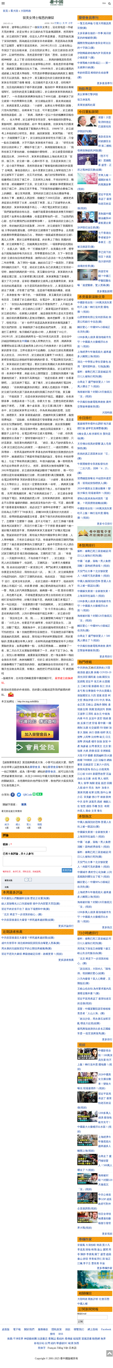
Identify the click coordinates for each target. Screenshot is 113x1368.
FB (101, 727)
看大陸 (14, 10)
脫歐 (85, 732)
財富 (105, 741)
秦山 (79, 1258)
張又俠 (98, 681)
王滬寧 (81, 713)
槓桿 (102, 732)
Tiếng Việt (62, 1347)
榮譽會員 (35, 767)
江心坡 (81, 773)
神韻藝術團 (30, 1338)
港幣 (79, 741)
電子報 (17, 1329)
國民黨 (92, 677)
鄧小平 (96, 797)
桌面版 (6, 1329)
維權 (79, 760)
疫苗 (104, 695)
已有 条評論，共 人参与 (18, 853)
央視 (94, 778)
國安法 (106, 677)
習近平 (89, 681)
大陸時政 (26, 10)
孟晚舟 (98, 704)
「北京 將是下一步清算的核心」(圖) (21, 916)
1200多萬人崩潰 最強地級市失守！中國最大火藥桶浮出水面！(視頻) (94, 342)
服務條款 (43, 1329)
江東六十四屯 (101, 764)
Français (52, 1347)
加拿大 (106, 787)
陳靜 (83, 1254)
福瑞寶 (77, 1338)
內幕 (79, 718)
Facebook (106, 1329)
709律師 (87, 760)
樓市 (94, 741)
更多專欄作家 (104, 1268)
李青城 (93, 1258)
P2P (85, 755)
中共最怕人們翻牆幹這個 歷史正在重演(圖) (25, 900)
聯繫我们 (79, 1329)
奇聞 (106, 806)
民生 (92, 787)
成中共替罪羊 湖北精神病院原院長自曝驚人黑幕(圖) (30, 944)
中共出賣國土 (104, 690)
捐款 (67, 1329)
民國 (85, 792)
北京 (105, 746)
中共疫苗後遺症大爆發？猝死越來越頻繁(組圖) (27, 921)
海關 (92, 783)
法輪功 (102, 760)
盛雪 (102, 1254)
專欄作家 (85, 1239)
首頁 (5, 10)
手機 (94, 806)
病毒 (96, 672)
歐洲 (70, 1343)
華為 (108, 700)
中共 (102, 700)
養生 (99, 810)
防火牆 (108, 755)
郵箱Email (81, 1314)
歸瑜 (88, 1249)
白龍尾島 (104, 769)
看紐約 (60, 1338)
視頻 (82, 1045)
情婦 (105, 718)
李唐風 (90, 1254)
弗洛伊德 (88, 700)
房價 (91, 750)
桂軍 (91, 792)
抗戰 (97, 792)
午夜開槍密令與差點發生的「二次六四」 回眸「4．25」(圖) (93, 468)
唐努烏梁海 (83, 769)
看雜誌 (52, 1338)
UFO (96, 700)
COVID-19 (105, 672)
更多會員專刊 (104, 83)
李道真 (81, 1249)
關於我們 (29, 1329)
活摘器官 (88, 764)
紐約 (53, 1343)
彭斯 (85, 709)
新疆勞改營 (99, 773)
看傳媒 (69, 1338)
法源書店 (42, 1338)
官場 (94, 723)
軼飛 (94, 1249)
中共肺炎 (82, 667)
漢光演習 (82, 677)
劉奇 (108, 797)
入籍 (79, 787)
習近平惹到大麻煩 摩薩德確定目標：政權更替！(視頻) (32, 955)
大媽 (85, 750)
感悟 (88, 806)
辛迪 (102, 1263)
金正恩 (81, 704)
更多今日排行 (104, 523)
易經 (100, 801)
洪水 (108, 686)
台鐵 (99, 677)
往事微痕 (91, 690)
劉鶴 (108, 709)
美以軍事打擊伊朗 (87, 94)
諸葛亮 (93, 801)
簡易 (99, 1245)
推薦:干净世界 (15, 1338)
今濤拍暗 (91, 1245)
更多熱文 (107, 927)
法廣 (85, 727)
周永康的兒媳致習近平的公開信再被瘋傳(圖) (26, 950)
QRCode (27, 794)
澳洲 (79, 792)
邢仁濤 (101, 1258)
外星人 (81, 810)
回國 (109, 783)
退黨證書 (86, 1338)
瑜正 (108, 1258)
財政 (99, 741)
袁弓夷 (81, 690)
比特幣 (95, 737)
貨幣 (79, 737)
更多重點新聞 (104, 291)
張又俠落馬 (83, 99)
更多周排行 (106, 656)
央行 (91, 732)
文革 (94, 810)
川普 (107, 667)
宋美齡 (87, 797)
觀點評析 (93, 1299)
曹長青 (95, 1263)
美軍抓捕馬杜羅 (86, 104)
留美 (39, 27)
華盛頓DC (62, 1343)
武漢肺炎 (99, 667)
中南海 (106, 713)
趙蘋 (108, 1254)
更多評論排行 (66, 927)
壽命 (88, 810)
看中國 (101, 723)
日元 (108, 737)
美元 (108, 732)
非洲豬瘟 (105, 750)
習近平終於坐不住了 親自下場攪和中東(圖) (25, 910)
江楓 (79, 1263)
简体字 (42, 1347)
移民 (106, 778)
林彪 (102, 797)
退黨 (99, 695)
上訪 (95, 760)
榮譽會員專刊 (88, 18)
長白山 (94, 769)
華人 (100, 778)
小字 (70, 23)
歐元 (102, 737)
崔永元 (98, 713)
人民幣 (87, 737)
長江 (102, 686)
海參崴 (84, 746)
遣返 (97, 783)
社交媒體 (94, 727)
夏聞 (105, 1249)
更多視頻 (107, 1233)
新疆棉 (95, 686)
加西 (76, 1343)
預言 (101, 806)
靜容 (85, 1258)
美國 (91, 709)
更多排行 (107, 1039)
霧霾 (90, 755)
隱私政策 (57, 1329)
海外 (98, 787)
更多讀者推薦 (66, 961)
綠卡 (85, 787)
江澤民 (89, 713)
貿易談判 (100, 709)
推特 (52, 1334)
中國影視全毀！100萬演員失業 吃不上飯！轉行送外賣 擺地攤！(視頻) (94, 307)
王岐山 (89, 704)
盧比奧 (89, 672)
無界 (103, 1338)
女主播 (87, 778)
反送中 (93, 718)
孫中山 (104, 792)
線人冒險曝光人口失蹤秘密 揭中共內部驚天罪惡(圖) (30, 905)
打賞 (57, 23)
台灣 (91, 746)
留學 (86, 783)
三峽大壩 (85, 686)
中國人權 (82, 1303)
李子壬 (87, 1263)
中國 (24, 341)
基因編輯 (99, 755)
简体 (104, 3)
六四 (93, 695)
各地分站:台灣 (42, 1343)
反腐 (83, 723)
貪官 (99, 718)
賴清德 (81, 672)
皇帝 (85, 801)
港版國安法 (83, 695)
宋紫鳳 (81, 1245)
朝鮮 (106, 727)
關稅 (104, 704)
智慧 (83, 806)
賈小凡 (106, 1245)
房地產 (87, 741)
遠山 (99, 1249)
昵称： (7, 844)
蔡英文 (98, 746)
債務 (97, 732)
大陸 (79, 755)
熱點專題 (85, 89)
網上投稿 (93, 1329)
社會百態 (104, 1299)
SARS (89, 773)
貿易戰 (81, 681)
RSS (60, 1334)
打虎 (88, 723)
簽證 (103, 783)
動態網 (96, 1338)
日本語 (73, 1347)
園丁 (97, 1254)
